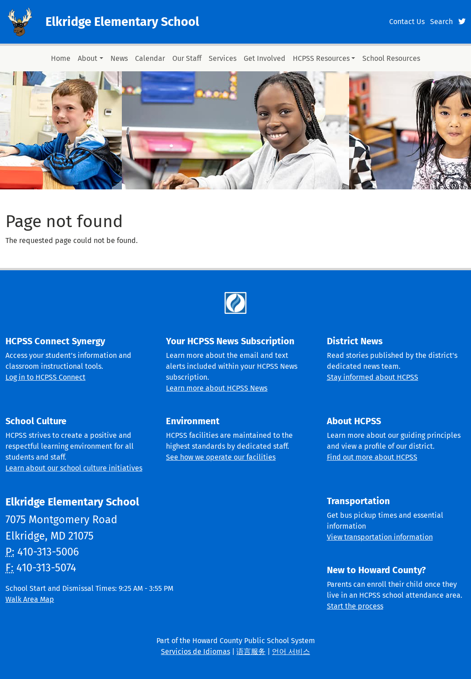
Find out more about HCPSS (372, 457)
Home (60, 58)
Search (441, 21)
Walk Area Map (29, 599)
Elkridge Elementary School (122, 22)
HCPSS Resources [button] (321, 58)
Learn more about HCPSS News (216, 388)
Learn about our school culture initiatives (73, 468)
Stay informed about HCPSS (372, 377)
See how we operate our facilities (221, 457)
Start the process (355, 606)
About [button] (87, 58)
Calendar (150, 58)
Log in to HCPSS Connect (45, 377)
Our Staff (186, 58)
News (119, 58)
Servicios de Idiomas (195, 651)
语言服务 (251, 651)
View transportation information (380, 537)
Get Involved (265, 58)
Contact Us (407, 21)
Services (222, 58)
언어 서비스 (291, 651)
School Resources (391, 58)
